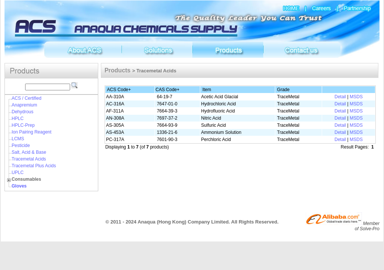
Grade (283, 89)
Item (206, 89)
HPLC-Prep (23, 125)
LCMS (18, 138)
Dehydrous (22, 111)
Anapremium (24, 105)
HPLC (18, 118)
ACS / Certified (26, 98)
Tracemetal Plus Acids (34, 165)
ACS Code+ (119, 89)
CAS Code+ (168, 89)
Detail (340, 96)
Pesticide (21, 145)
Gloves (19, 186)
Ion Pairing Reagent (31, 132)
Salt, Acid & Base (29, 152)
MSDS (356, 96)
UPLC (18, 172)
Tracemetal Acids (29, 159)
